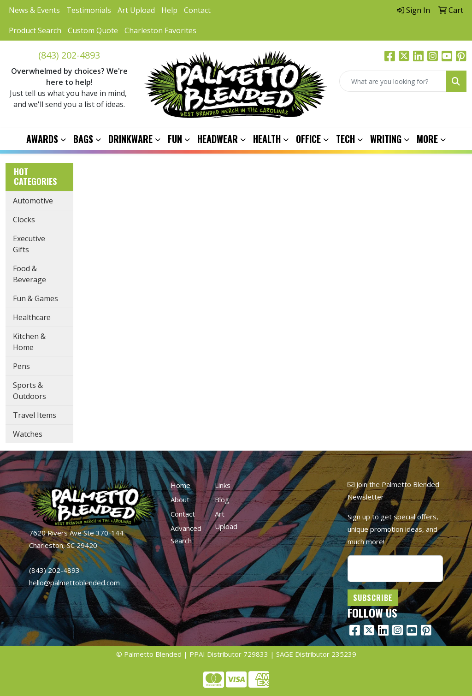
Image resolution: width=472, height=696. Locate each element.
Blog (222, 499)
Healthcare (32, 317)
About (180, 499)
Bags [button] (83, 139)
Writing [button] (385, 139)
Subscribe (373, 597)
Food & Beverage (29, 274)
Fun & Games (35, 298)
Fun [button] (175, 139)
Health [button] (267, 139)
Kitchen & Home (29, 341)
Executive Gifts (29, 244)
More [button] (427, 139)
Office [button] (308, 139)
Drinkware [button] (130, 139)
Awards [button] (42, 139)
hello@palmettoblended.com (74, 582)
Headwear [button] (217, 139)
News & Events (34, 10)
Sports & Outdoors (29, 390)
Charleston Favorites (160, 30)
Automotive (33, 201)
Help (169, 10)
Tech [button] (345, 139)
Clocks (24, 219)
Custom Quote (93, 30)
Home (180, 485)
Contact (197, 10)
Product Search (35, 30)
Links (222, 485)
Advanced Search (186, 534)
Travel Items (34, 415)
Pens (21, 366)
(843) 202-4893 (69, 55)
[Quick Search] (393, 81)
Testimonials (88, 10)
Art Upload (136, 10)
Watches (27, 434)
